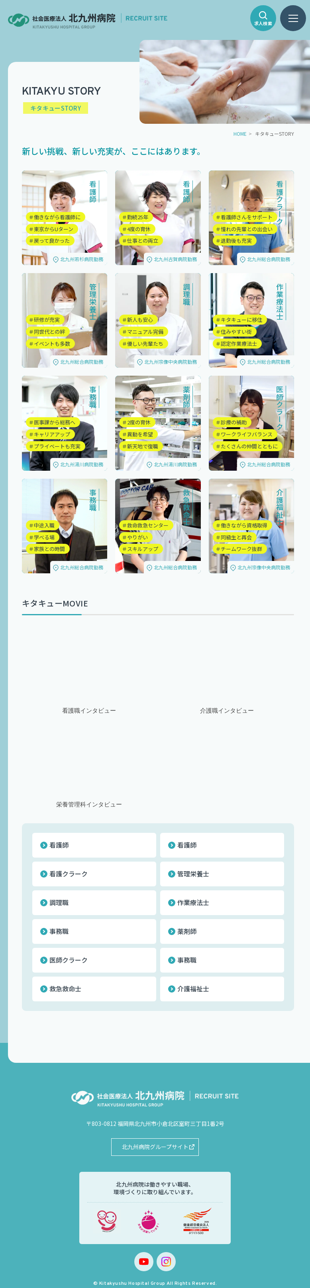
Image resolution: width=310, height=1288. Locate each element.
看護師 (59, 845)
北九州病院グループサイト (155, 1147)
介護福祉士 (193, 988)
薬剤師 (186, 931)
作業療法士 (193, 902)
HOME (240, 133)
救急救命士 (65, 988)
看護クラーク (68, 873)
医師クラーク (68, 960)
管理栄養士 (193, 873)
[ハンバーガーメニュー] (293, 18)
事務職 (59, 931)
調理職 (59, 902)
